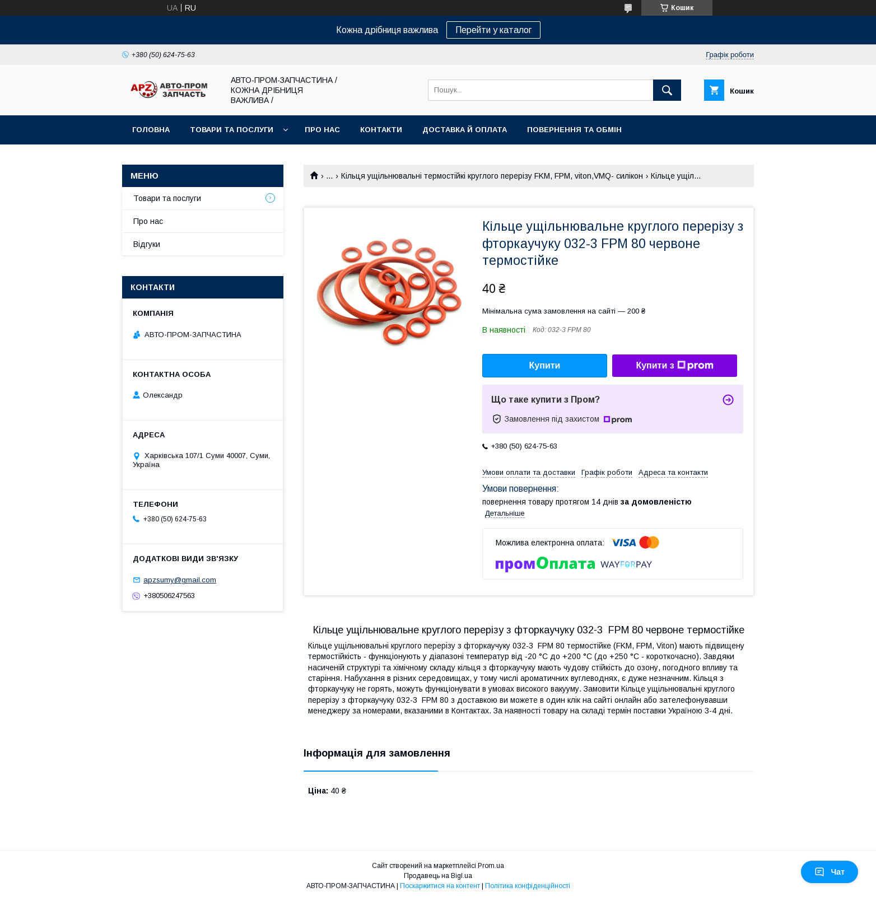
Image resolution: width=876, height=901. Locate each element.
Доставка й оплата (464, 129)
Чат (829, 872)
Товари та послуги (231, 129)
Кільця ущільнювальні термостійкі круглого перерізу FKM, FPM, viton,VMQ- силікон (492, 175)
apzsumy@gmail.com (179, 580)
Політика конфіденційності (527, 886)
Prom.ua (491, 866)
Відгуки (146, 244)
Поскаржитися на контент (440, 886)
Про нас (322, 129)
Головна (151, 129)
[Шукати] (667, 90)
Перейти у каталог (493, 30)
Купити (545, 365)
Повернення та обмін (574, 129)
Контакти (381, 129)
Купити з (674, 366)
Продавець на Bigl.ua (438, 876)
